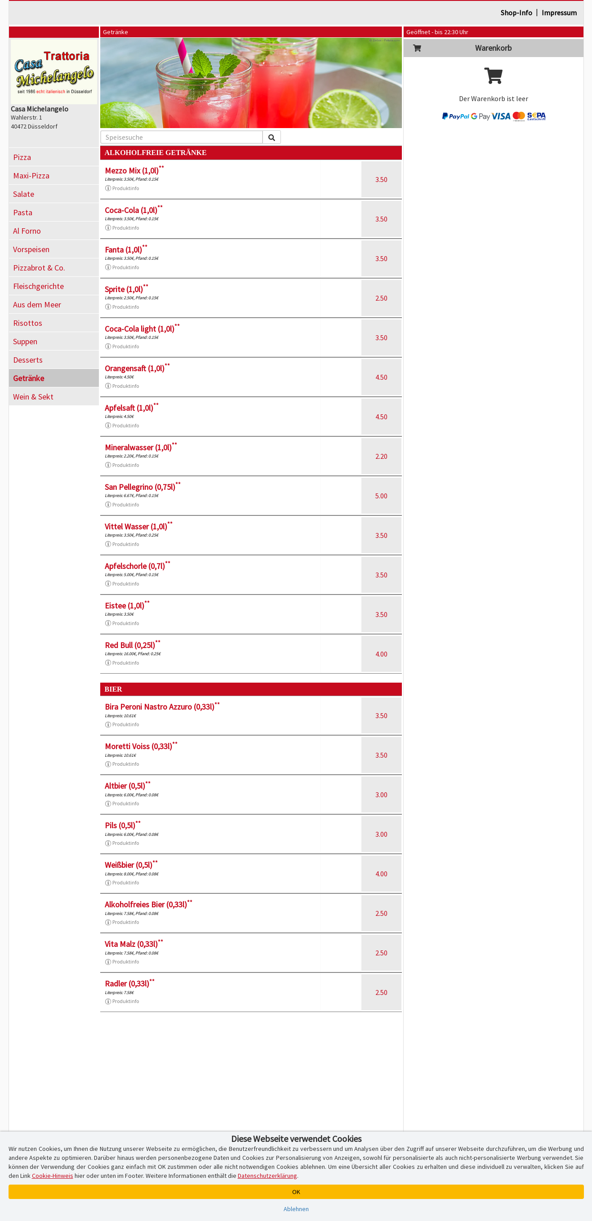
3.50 (381, 179)
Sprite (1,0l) (126, 289)
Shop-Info (516, 12)
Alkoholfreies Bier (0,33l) (148, 904)
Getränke (28, 378)
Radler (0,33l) (130, 983)
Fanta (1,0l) (126, 249)
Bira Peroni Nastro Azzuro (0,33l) (162, 707)
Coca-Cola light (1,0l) (142, 329)
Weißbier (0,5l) (131, 865)
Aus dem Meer (37, 304)
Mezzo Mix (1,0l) (134, 170)
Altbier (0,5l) (128, 786)
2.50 (381, 297)
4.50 (381, 377)
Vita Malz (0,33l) (134, 944)
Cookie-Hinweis (52, 1176)
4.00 (381, 653)
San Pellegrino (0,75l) (143, 487)
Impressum (559, 12)
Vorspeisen (31, 249)
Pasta (22, 212)
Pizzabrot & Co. (39, 267)
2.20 (381, 456)
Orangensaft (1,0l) (137, 368)
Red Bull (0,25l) (132, 645)
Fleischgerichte (38, 286)
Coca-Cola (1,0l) (134, 210)
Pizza (22, 157)
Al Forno (27, 231)
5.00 (381, 495)
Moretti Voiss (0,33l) (141, 746)
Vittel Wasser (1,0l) (139, 526)
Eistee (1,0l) (127, 605)
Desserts (28, 360)
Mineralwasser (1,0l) (141, 447)
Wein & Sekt (33, 396)
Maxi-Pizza (31, 175)
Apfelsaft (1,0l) (132, 408)
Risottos (27, 323)
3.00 (381, 794)
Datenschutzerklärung (267, 1176)
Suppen (25, 341)
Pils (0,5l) (123, 825)
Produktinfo (122, 188)
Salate (23, 194)
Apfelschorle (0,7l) (137, 566)
